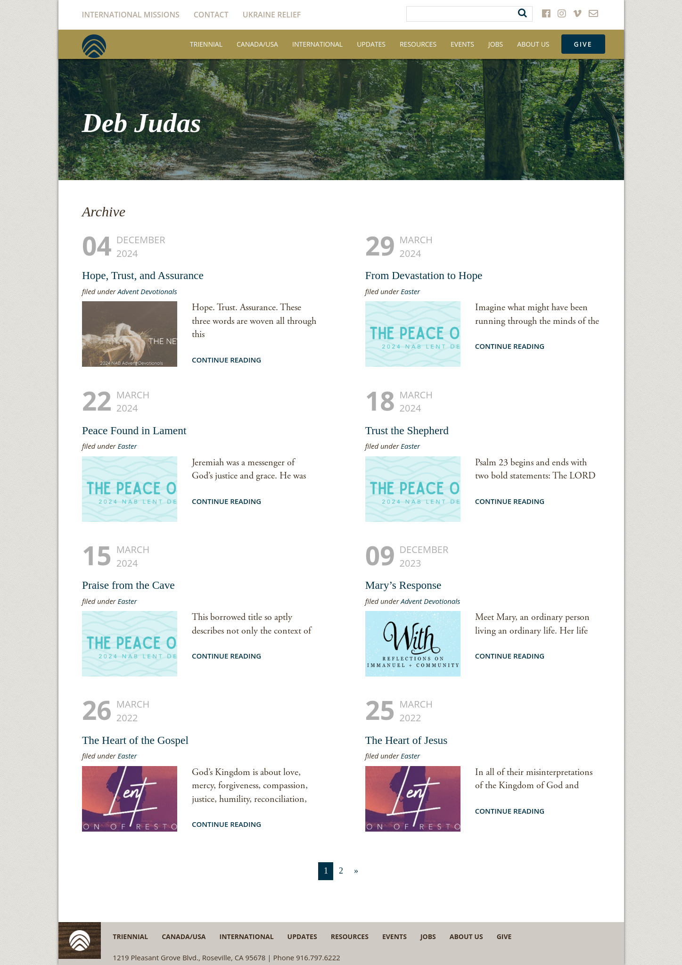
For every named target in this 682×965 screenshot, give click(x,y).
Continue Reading (226, 359)
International (317, 44)
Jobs (495, 44)
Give (583, 44)
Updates (371, 44)
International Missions (131, 14)
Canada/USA (257, 44)
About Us (533, 44)
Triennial (206, 44)
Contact (211, 14)
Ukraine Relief (272, 14)
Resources (418, 44)
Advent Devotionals (147, 291)
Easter (410, 291)
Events (462, 44)
